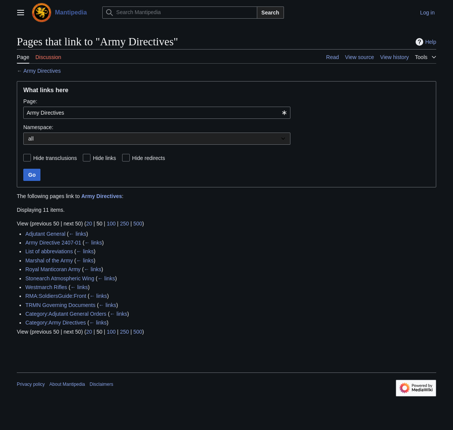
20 (89, 224)
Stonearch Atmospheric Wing (59, 278)
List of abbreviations (49, 251)
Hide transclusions (55, 158)
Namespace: (38, 127)
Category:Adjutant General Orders (65, 314)
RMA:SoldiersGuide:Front (55, 296)
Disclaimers (101, 384)
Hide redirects (148, 158)
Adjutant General (45, 234)
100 (111, 224)
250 (124, 224)
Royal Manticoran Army (53, 269)
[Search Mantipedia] (179, 12)
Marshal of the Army (49, 260)
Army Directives (42, 71)
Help (425, 42)
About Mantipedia (67, 384)
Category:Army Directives (55, 323)
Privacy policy (31, 384)
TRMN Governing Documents (60, 305)
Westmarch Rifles (46, 287)
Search (270, 13)
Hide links (104, 158)
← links (77, 234)
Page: (30, 101)
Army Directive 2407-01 (53, 243)
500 (137, 224)
